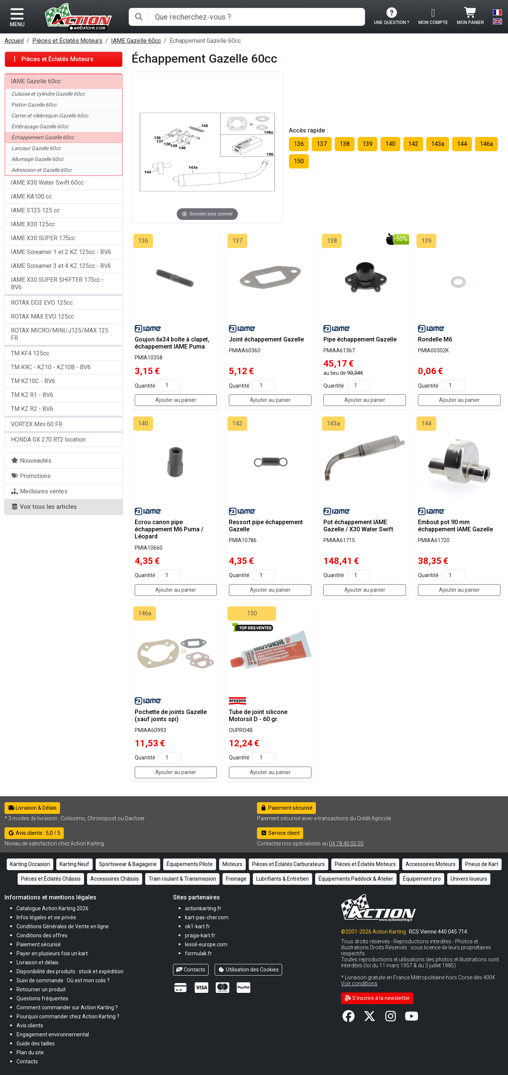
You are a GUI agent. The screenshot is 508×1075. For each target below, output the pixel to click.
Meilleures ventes (39, 491)
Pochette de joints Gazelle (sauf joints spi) (171, 715)
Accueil (14, 40)
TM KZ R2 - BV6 (32, 408)
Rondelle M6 (435, 339)
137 (322, 143)
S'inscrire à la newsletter (377, 998)
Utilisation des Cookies (248, 970)
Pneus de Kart (481, 864)
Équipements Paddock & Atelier (356, 879)
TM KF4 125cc (30, 353)
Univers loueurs (469, 879)
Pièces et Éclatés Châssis (51, 879)
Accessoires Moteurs (430, 864)
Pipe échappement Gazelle (360, 339)
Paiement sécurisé (286, 808)
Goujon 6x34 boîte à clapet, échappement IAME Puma (172, 343)
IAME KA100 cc (31, 196)
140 (390, 143)
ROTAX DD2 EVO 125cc (42, 302)
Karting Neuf (74, 864)
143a (437, 143)
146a (486, 143)
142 (413, 143)
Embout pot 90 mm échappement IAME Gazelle (455, 526)
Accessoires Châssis (114, 879)
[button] (36, 1043)
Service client (280, 833)
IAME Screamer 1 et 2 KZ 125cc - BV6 (61, 252)
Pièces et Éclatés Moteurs (67, 40)
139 (367, 143)
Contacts (191, 970)
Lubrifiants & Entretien (282, 879)
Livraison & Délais (32, 808)
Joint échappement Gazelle (266, 339)
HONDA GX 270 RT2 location (48, 439)
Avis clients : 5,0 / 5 (34, 833)
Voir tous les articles (44, 506)
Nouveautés (31, 460)
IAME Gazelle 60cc (136, 40)
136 (299, 143)
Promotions (31, 476)
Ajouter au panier (175, 400)
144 (462, 143)
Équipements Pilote (190, 864)
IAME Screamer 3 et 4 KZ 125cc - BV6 (61, 265)
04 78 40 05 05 (346, 843)
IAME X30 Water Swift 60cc (47, 182)
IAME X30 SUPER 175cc (43, 238)
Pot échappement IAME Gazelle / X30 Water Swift (358, 526)
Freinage (236, 879)
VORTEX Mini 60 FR (36, 424)
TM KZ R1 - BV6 (32, 394)
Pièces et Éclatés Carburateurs (288, 864)
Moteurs (232, 864)
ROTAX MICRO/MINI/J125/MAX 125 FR (59, 334)
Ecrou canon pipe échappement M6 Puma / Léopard (169, 529)
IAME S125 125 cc (35, 210)
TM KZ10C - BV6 (33, 381)
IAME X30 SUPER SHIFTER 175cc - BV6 (57, 283)
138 (345, 143)
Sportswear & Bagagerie (128, 864)
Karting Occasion (30, 864)
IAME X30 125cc (33, 224)
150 (299, 161)
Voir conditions (359, 983)
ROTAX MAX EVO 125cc (42, 316)
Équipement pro (422, 879)
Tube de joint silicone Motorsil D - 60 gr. (258, 715)
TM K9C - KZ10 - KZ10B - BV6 (51, 367)
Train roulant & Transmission (182, 879)
